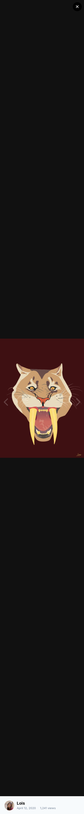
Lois (21, 803)
